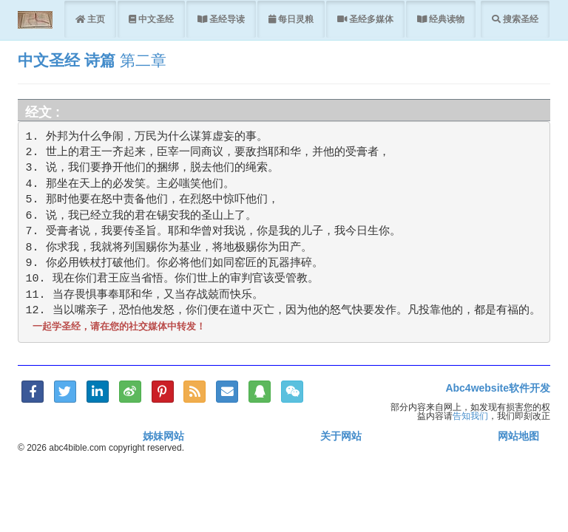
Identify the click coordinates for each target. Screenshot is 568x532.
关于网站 (341, 436)
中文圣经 (155, 19)
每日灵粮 (295, 19)
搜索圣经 (519, 19)
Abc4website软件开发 (497, 388)
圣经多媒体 (370, 19)
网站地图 (518, 436)
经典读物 (445, 19)
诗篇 (99, 60)
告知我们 (470, 415)
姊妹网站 (163, 436)
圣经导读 (226, 19)
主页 (95, 19)
